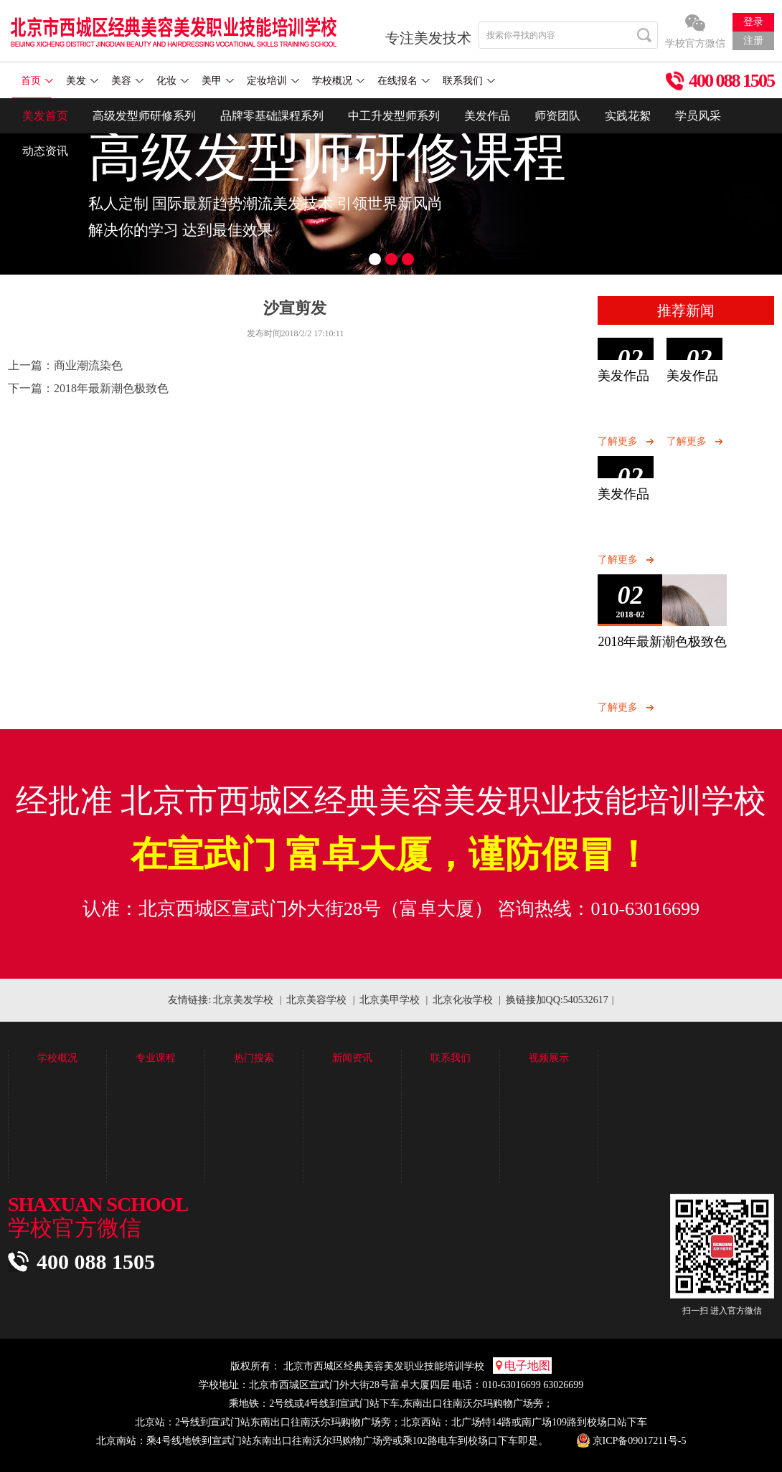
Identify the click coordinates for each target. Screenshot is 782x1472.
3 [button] (408, 259)
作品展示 (304, 1081)
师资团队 (557, 116)
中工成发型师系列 (176, 1119)
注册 (753, 40)
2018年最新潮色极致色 (111, 388)
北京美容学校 (316, 999)
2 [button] (391, 259)
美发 (82, 80)
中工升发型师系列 (394, 116)
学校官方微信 (695, 43)
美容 (127, 80)
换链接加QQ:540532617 (557, 999)
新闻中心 (402, 1081)
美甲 (218, 80)
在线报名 (403, 80)
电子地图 (522, 1365)
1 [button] (375, 259)
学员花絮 (304, 1100)
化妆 (172, 80)
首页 (37, 80)
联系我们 (469, 80)
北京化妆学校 (463, 999)
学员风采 (698, 116)
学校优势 (57, 1119)
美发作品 (487, 116)
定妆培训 (273, 80)
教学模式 (57, 1137)
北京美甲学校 (389, 999)
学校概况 (338, 80)
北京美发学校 (243, 999)
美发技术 (402, 1100)
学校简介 (57, 1081)
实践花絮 (628, 116)
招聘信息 (501, 1119)
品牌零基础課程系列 (272, 116)
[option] (391, 187)
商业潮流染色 (88, 365)
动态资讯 (45, 151)
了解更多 (618, 441)
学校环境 (57, 1100)
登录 (753, 21)
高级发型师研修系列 (144, 116)
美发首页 (45, 116)
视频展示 (599, 1081)
